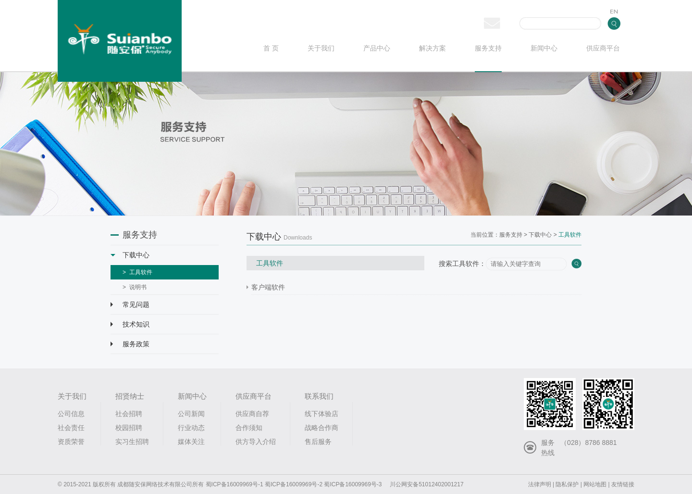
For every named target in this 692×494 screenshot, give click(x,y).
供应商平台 (603, 48)
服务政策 (130, 344)
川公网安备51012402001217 (426, 484)
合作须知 (248, 427)
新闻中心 (544, 48)
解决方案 (432, 48)
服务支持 (488, 48)
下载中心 (130, 255)
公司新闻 (191, 414)
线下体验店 (321, 414)
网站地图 (594, 484)
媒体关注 (191, 441)
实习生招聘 (132, 441)
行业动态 (191, 427)
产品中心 (376, 48)
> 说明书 (135, 287)
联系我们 (319, 396)
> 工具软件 (137, 272)
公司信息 (71, 414)
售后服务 (318, 441)
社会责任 (71, 427)
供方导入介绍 (255, 441)
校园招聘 (128, 427)
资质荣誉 (71, 441)
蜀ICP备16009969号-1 (234, 484)
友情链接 (622, 484)
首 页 (271, 48)
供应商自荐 (252, 414)
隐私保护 (567, 484)
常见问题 (130, 304)
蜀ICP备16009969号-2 (293, 484)
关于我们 (321, 48)
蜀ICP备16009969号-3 (353, 484)
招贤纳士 (129, 396)
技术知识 (130, 324)
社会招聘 (128, 414)
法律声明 (539, 484)
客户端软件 (268, 287)
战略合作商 (321, 427)
